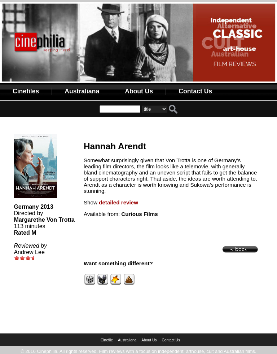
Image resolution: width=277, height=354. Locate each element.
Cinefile (107, 340)
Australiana (82, 91)
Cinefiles (26, 91)
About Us (139, 91)
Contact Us (195, 91)
